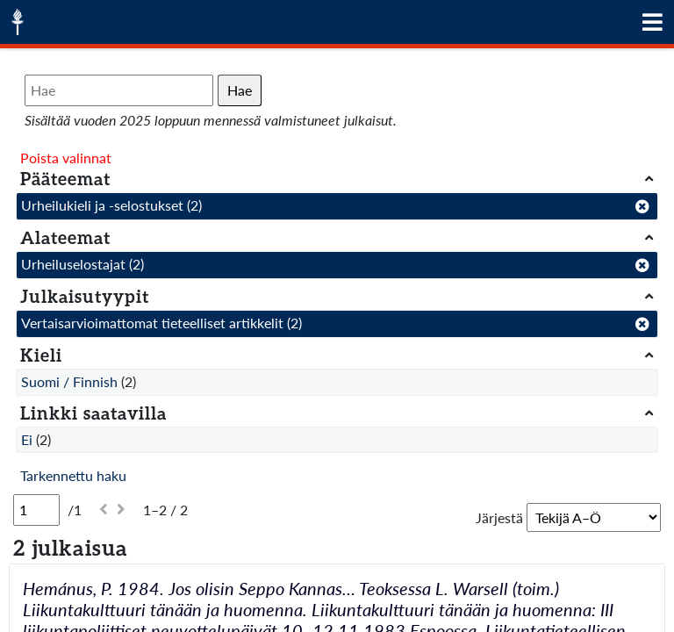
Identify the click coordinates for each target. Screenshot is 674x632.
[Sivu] (36, 510)
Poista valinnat (65, 157)
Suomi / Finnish (69, 381)
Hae (239, 90)
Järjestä (499, 517)
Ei (26, 439)
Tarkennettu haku (73, 475)
